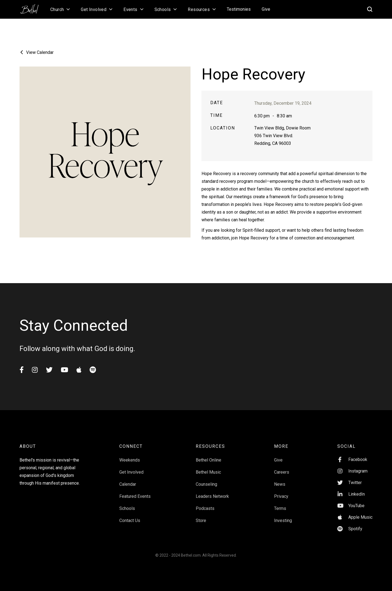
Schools (127, 508)
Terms (280, 508)
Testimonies (239, 9)
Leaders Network (212, 496)
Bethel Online (208, 460)
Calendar (127, 484)
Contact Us (129, 520)
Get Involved (131, 472)
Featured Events (135, 496)
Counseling (206, 484)
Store (201, 520)
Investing (283, 520)
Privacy (281, 496)
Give (266, 9)
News (279, 484)
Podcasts (205, 508)
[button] (60, 9)
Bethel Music (208, 472)
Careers (281, 472)
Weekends (129, 460)
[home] (32, 7)
